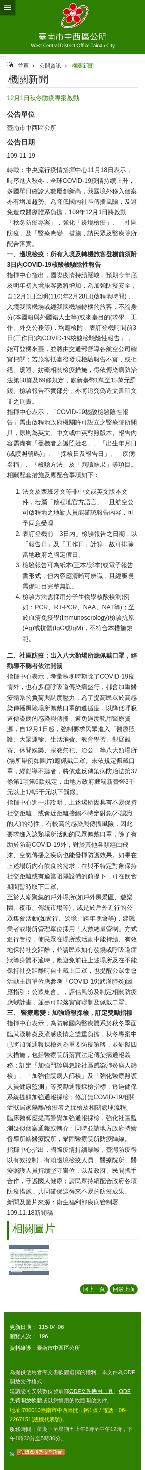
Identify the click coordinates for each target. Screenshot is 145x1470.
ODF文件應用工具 (91, 1391)
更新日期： (23, 1327)
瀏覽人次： (23, 1336)
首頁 (23, 66)
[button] (29, 1260)
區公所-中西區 (72, 27)
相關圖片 (33, 1229)
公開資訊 (50, 66)
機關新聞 (83, 66)
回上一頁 (94, 1289)
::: (3, 57)
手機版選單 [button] (7, 7)
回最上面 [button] (124, 1289)
